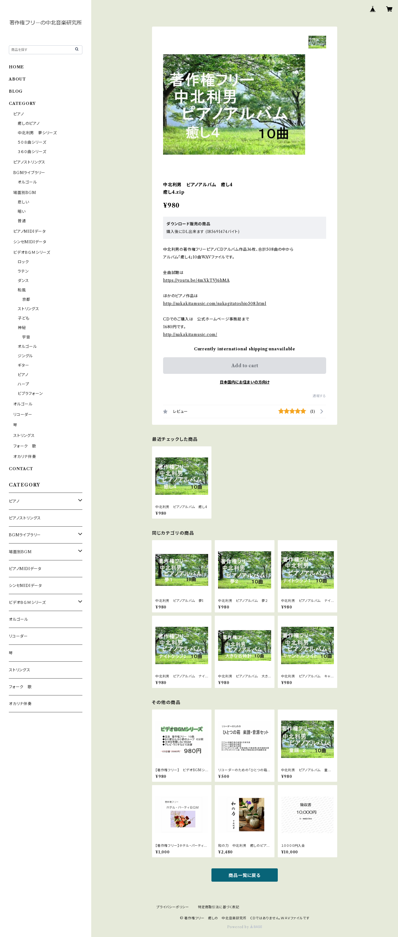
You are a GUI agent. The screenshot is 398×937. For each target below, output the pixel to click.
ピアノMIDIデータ (29, 231)
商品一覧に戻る (245, 875)
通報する (319, 396)
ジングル (25, 355)
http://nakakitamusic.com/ (190, 334)
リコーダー (22, 414)
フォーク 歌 (24, 446)
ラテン (23, 271)
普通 (22, 220)
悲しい (23, 202)
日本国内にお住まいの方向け (244, 382)
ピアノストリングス (29, 162)
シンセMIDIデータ (29, 241)
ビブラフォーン (30, 393)
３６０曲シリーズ (32, 151)
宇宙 (26, 337)
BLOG (16, 91)
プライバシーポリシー (172, 907)
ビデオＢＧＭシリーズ (31, 252)
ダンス (23, 280)
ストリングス (28, 308)
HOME (16, 66)
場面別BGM (24, 192)
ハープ (23, 384)
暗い (22, 211)
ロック (23, 261)
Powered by (244, 927)
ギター (23, 365)
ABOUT (17, 79)
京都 (26, 299)
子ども (23, 318)
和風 (22, 290)
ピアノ (18, 114)
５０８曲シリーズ (32, 142)
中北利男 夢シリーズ (37, 132)
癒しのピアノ (29, 123)
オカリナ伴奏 (24, 456)
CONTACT (21, 468)
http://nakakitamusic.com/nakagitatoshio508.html (214, 303)
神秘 (22, 327)
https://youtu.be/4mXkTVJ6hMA (196, 280)
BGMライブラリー (29, 172)
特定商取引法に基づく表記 (218, 907)
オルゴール (27, 182)
